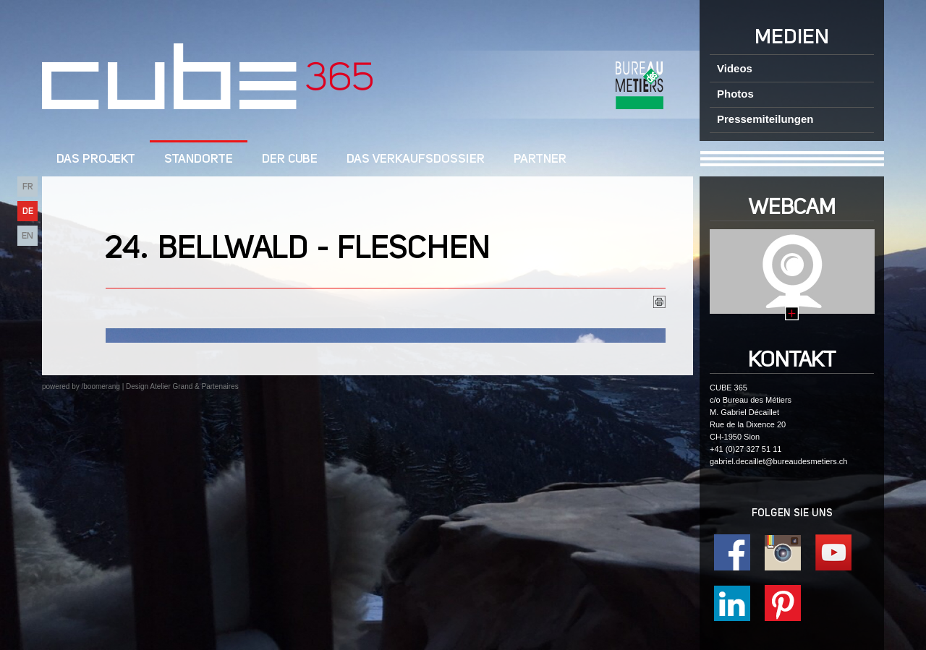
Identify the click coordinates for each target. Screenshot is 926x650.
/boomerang (100, 386)
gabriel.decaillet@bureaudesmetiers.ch (778, 461)
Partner (540, 159)
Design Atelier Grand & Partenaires (182, 386)
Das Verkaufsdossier (416, 159)
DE (27, 211)
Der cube (290, 159)
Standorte (198, 159)
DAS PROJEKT (95, 159)
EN (27, 236)
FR (27, 187)
